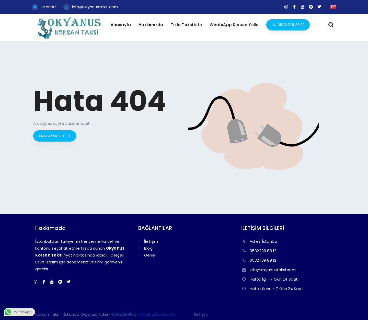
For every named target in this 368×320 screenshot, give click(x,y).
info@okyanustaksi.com (95, 6)
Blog (148, 248)
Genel (150, 255)
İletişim (151, 241)
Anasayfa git (54, 135)
